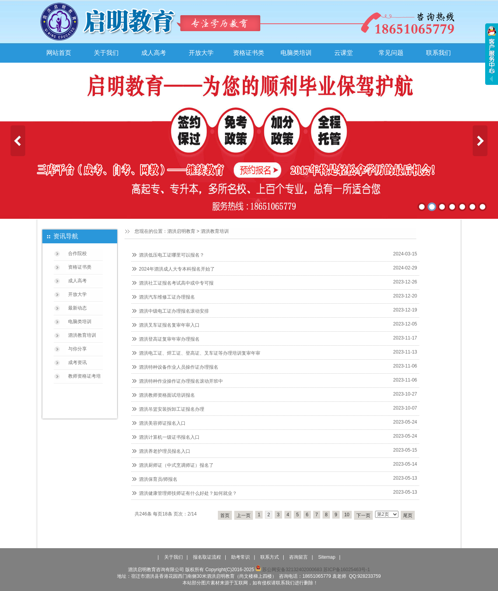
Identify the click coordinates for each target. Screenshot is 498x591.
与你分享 (77, 349)
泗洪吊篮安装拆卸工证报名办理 (171, 409)
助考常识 (240, 557)
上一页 (244, 515)
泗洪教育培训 (215, 231)
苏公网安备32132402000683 (288, 569)
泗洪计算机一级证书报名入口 (169, 437)
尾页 (407, 515)
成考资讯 (77, 362)
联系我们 (438, 52)
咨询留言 (298, 557)
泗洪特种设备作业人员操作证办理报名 (178, 367)
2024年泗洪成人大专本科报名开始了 (177, 269)
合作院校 (77, 253)
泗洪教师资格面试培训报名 (167, 395)
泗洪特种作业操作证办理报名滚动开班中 (181, 381)
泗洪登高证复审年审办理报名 (169, 339)
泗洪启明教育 (181, 231)
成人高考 (153, 52)
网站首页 (58, 52)
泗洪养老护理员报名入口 (164, 451)
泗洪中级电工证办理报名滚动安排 (174, 311)
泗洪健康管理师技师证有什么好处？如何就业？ (188, 493)
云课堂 (343, 52)
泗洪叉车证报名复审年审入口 (169, 325)
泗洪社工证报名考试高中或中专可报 (176, 283)
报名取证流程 (207, 557)
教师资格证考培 (84, 376)
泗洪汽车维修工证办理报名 (167, 297)
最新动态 (77, 308)
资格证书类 (248, 52)
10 (346, 514)
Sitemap (326, 557)
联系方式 (269, 557)
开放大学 (201, 52)
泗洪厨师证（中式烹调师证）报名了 (176, 465)
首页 (225, 515)
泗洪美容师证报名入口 (162, 423)
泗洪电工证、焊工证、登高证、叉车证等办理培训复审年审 (199, 353)
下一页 (363, 515)
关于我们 (106, 52)
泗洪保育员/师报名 (158, 479)
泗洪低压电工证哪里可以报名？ (171, 255)
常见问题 (391, 52)
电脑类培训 (296, 52)
